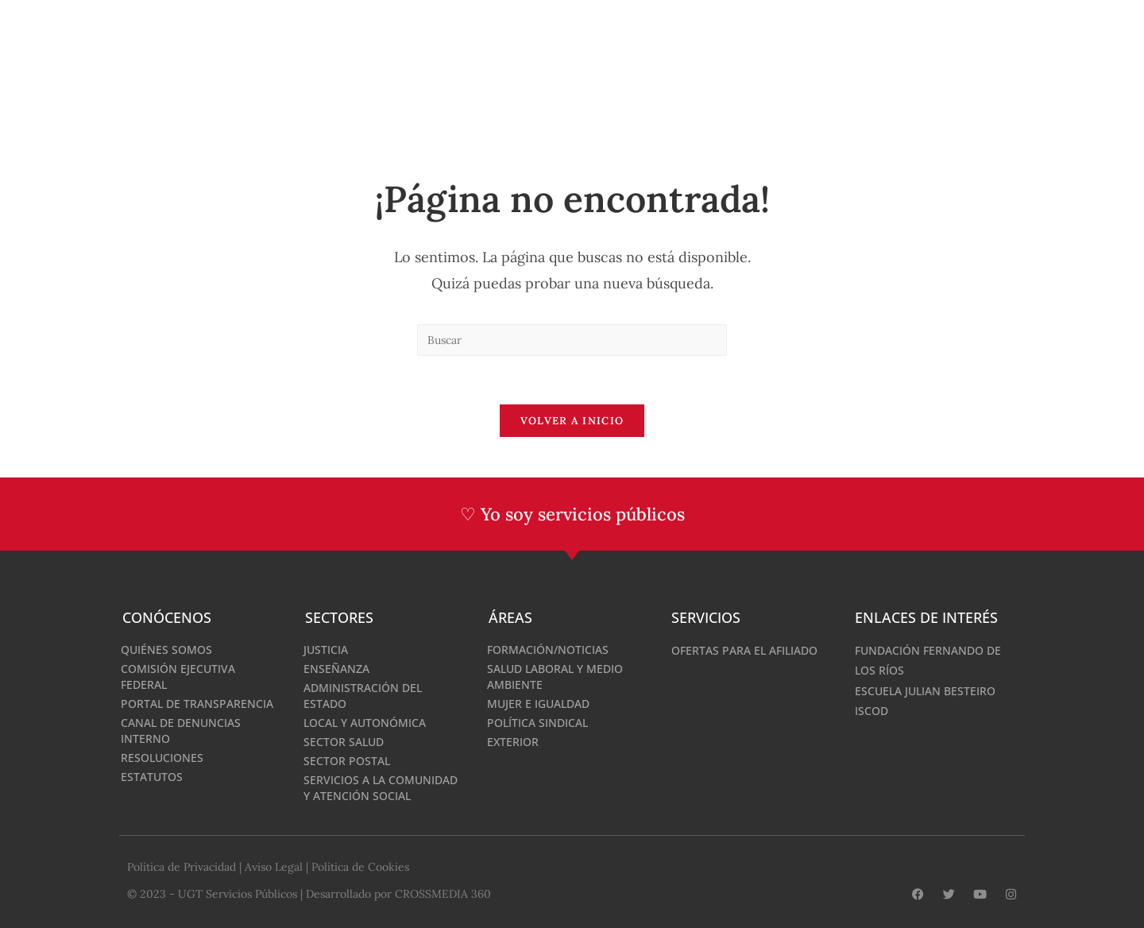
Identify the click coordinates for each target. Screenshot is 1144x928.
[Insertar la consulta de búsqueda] (572, 340)
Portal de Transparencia (197, 703)
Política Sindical (537, 722)
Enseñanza (336, 668)
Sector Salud (343, 741)
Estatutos (152, 776)
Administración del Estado (362, 695)
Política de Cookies (360, 867)
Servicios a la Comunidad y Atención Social (380, 787)
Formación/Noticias (548, 649)
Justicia (325, 649)
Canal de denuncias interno (181, 730)
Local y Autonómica (364, 722)
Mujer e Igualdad (538, 703)
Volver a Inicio (572, 420)
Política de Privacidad (181, 867)
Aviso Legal (274, 867)
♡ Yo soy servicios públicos (572, 514)
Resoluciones (162, 757)
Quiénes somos (166, 649)
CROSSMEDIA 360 (443, 894)
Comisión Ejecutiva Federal (178, 676)
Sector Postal (346, 760)
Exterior (513, 741)
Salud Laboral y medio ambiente (555, 676)
